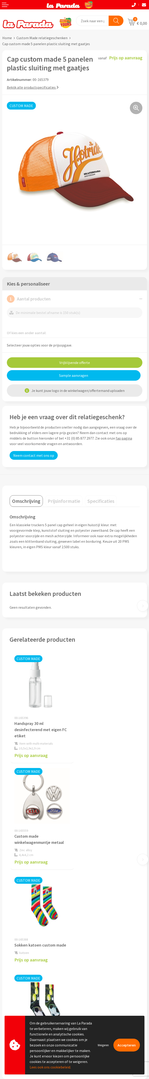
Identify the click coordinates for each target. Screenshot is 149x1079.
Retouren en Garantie (19, 1003)
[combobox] (92, 21)
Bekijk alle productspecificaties (33, 87)
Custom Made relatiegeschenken (42, 38)
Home (7, 38)
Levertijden (11, 996)
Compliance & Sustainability (99, 919)
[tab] (26, 501)
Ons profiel (85, 905)
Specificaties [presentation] (100, 501)
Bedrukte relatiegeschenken (99, 989)
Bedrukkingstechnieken (95, 982)
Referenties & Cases (92, 912)
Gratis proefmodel (16, 982)
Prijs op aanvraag (31, 755)
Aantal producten (29, 299)
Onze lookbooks (89, 996)
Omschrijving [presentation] (26, 501)
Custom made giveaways (96, 968)
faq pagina (124, 438)
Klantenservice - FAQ (18, 975)
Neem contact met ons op (33, 455)
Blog (80, 1003)
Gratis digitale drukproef (21, 989)
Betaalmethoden (15, 1010)
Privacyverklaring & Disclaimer (100, 932)
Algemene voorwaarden (95, 926)
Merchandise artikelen (94, 975)
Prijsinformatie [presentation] (64, 501)
